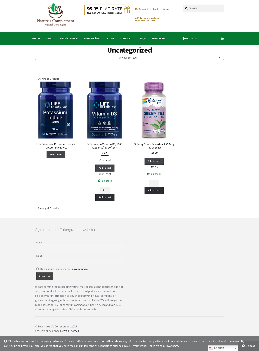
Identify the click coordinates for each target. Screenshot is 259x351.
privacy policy (79, 269)
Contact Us (127, 38)
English (216, 348)
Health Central (69, 38)
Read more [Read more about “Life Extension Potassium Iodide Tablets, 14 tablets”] (55, 154)
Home (36, 38)
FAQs (143, 38)
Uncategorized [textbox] (169, 57)
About (50, 38)
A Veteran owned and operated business (147, 19)
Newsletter (159, 38)
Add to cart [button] (105, 167)
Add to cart (105, 197)
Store (110, 38)
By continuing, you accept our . (62, 269)
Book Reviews (92, 38)
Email (39, 255)
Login (166, 9)
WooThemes (71, 331)
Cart (155, 9)
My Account (141, 9)
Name (39, 242)
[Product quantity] (105, 190)
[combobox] (129, 57)
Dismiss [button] (250, 345)
